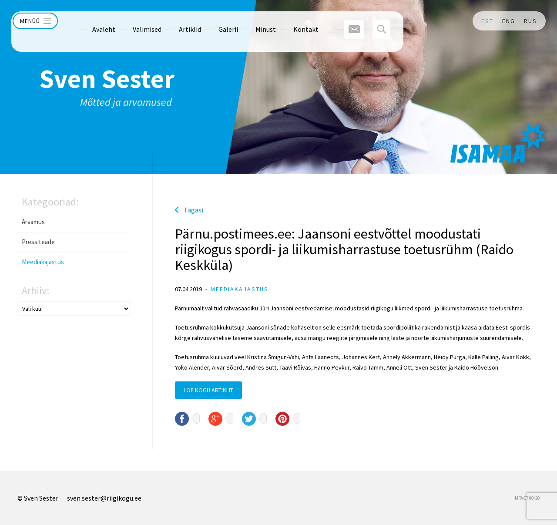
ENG (508, 21)
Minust (248, 21)
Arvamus (33, 222)
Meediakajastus (43, 262)
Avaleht (86, 21)
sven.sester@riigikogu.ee (104, 498)
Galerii (211, 21)
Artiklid (173, 21)
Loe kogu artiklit (208, 390)
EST (487, 21)
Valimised (130, 21)
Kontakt (289, 21)
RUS (530, 21)
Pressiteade (38, 242)
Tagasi (193, 209)
